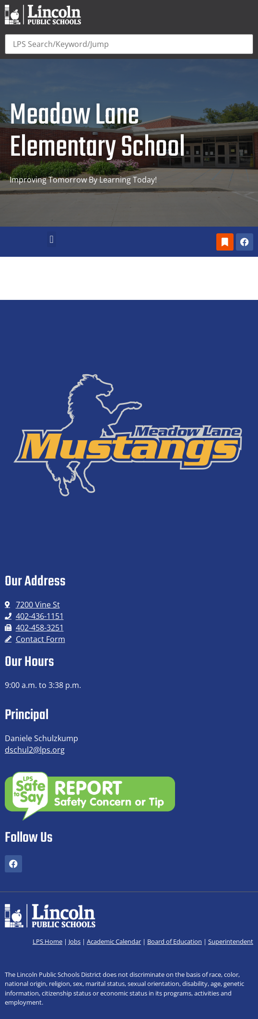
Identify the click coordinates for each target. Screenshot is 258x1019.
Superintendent (230, 941)
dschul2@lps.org (35, 749)
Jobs (75, 941)
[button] (51, 239)
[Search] (129, 44)
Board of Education (174, 941)
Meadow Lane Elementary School (97, 132)
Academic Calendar (114, 941)
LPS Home (47, 941)
